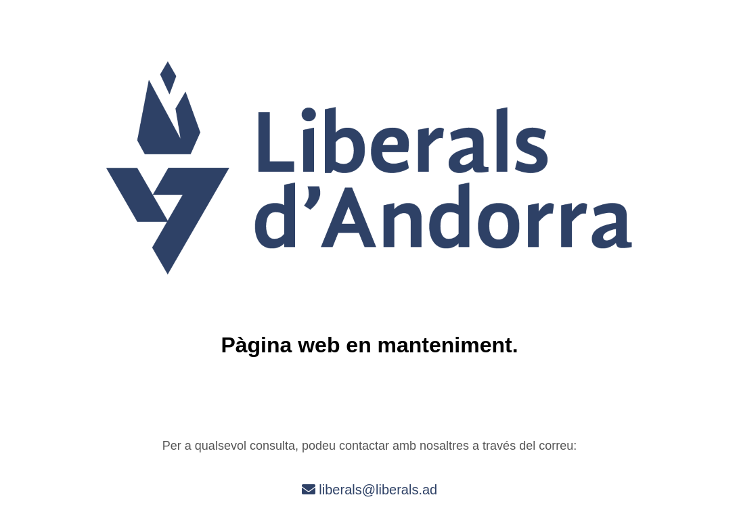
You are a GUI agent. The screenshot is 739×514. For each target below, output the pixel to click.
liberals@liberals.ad (369, 489)
